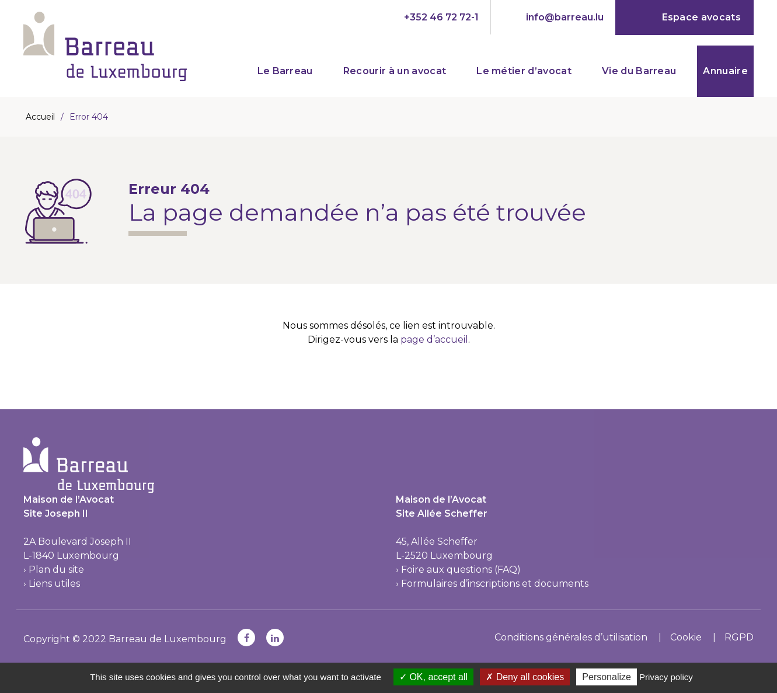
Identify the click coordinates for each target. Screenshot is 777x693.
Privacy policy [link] (666, 677)
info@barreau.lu (565, 17)
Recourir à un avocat (394, 70)
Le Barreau (285, 70)
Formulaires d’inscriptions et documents (494, 583)
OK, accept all (433, 677)
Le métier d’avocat (524, 70)
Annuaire (725, 70)
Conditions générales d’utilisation (570, 637)
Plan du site (56, 569)
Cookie (686, 637)
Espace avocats (701, 17)
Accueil (40, 117)
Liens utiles (54, 583)
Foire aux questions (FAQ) (461, 569)
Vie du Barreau (639, 70)
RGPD (739, 637)
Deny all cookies (525, 677)
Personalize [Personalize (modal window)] (606, 677)
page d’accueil (434, 339)
